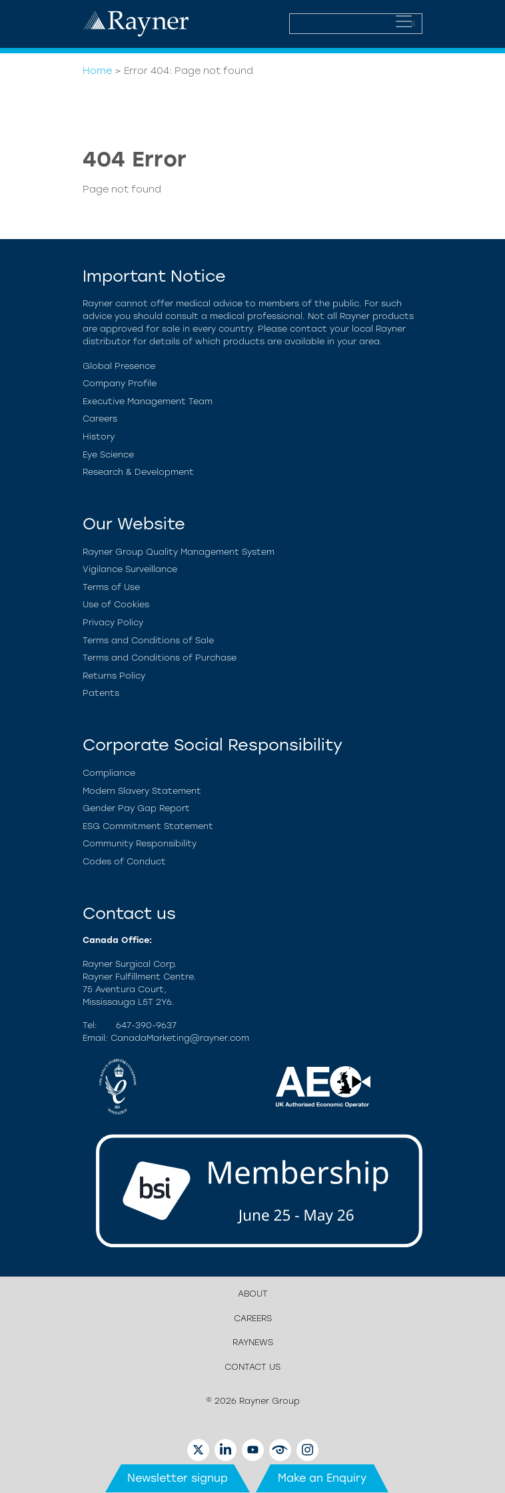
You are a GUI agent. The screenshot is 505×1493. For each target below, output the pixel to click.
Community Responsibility (140, 843)
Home (97, 71)
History (99, 437)
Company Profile (120, 383)
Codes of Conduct (124, 861)
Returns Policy (114, 676)
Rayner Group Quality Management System (178, 552)
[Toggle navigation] (403, 21)
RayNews (253, 1342)
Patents (101, 693)
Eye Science (108, 454)
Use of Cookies (116, 604)
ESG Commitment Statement (148, 826)
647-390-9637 (146, 1025)
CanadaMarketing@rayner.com (180, 1038)
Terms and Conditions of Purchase (160, 658)
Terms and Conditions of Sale (148, 640)
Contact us (252, 1367)
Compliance (109, 773)
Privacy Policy (113, 622)
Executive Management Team (148, 401)
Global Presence (119, 366)
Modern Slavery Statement (142, 791)
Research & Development (138, 472)
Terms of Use (111, 587)
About (253, 1294)
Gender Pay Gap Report (136, 808)
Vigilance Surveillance (130, 569)
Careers (100, 419)
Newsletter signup (177, 1478)
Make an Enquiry (322, 1478)
